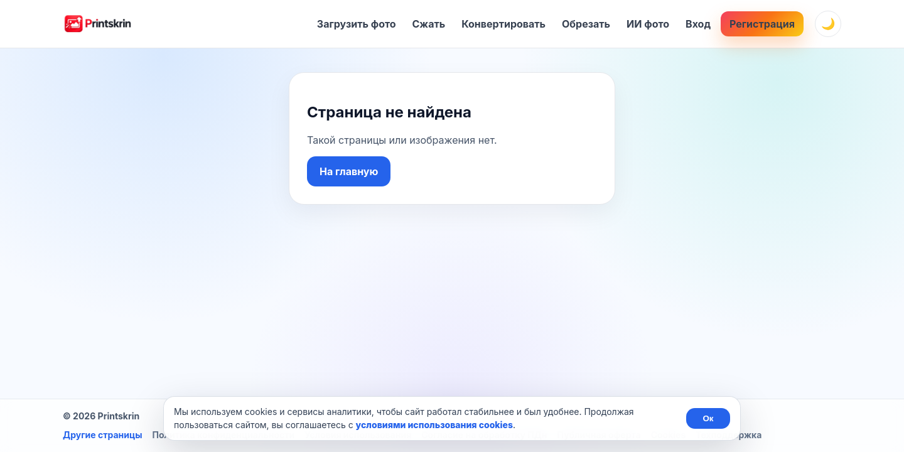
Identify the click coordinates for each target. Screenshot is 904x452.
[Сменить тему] (828, 24)
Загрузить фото (356, 24)
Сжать (429, 24)
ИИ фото (648, 24)
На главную (349, 171)
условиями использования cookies (434, 424)
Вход (698, 24)
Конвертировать (503, 24)
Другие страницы (102, 435)
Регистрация (762, 24)
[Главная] (97, 24)
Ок (707, 418)
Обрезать (586, 24)
